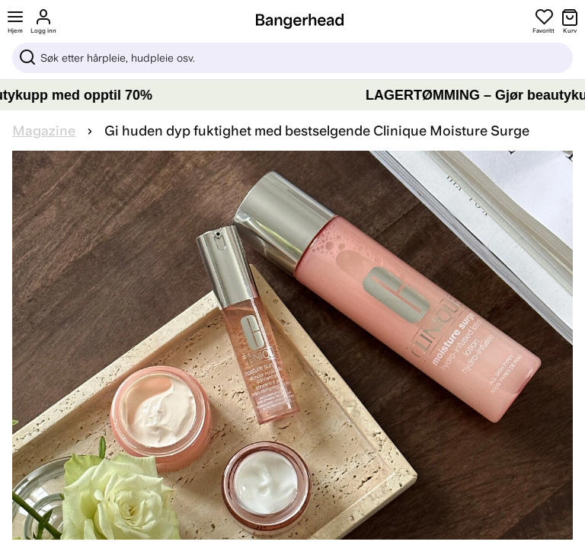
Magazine (43, 131)
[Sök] (292, 58)
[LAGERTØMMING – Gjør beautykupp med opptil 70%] (292, 95)
